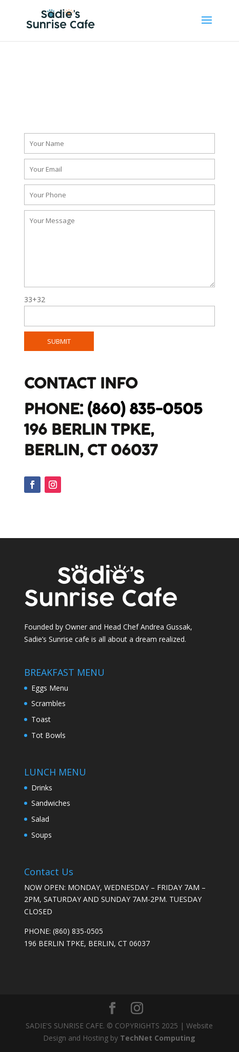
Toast (41, 719)
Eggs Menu (49, 688)
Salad (40, 819)
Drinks (41, 787)
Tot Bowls (48, 735)
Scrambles (48, 703)
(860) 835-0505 (145, 409)
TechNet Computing (157, 1038)
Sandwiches (50, 803)
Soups (41, 835)
